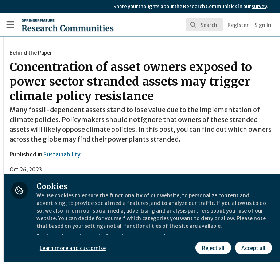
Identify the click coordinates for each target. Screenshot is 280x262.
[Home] (51, 25)
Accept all (188, 247)
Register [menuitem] (238, 25)
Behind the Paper (120, 52)
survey (259, 6)
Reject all (147, 247)
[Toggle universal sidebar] (10, 25)
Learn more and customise (163, 231)
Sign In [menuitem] (262, 25)
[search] (204, 24)
